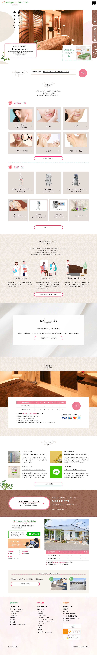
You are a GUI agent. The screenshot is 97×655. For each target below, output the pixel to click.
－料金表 (40, 625)
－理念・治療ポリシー (16, 611)
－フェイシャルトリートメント (47, 621)
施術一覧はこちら (48, 227)
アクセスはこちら (76, 405)
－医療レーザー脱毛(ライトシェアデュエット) (46, 618)
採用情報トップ (67, 607)
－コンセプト (41, 611)
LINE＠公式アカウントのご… (75, 470)
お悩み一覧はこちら (48, 158)
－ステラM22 (42, 615)
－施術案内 (40, 613)
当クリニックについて (16, 609)
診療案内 (12, 617)
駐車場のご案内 (25, 584)
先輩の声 (65, 611)
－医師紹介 (14, 613)
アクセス (12, 619)
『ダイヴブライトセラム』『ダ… (34, 454)
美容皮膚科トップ (42, 607)
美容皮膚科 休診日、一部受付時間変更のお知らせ (56, 71)
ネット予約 (13, 624)
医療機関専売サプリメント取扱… (76, 454)
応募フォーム (67, 620)
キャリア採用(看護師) (69, 613)
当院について (40, 609)
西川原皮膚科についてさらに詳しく (48, 294)
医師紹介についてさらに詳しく (48, 338)
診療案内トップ (14, 607)
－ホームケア (42, 623)
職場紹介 (65, 609)
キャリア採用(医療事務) (70, 616)
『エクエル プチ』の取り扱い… (33, 470)
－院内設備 (14, 615)
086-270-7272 (19, 55)
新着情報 (12, 622)
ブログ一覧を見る (48, 484)
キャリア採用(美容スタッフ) (71, 618)
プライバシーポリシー (14, 646)
